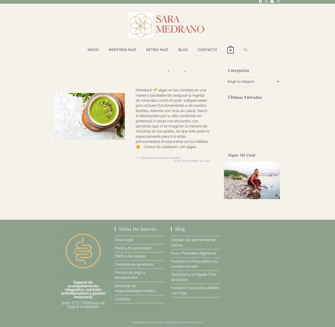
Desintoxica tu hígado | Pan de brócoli (250, 133)
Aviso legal (124, 240)
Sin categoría (198, 71)
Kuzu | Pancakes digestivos (242, 114)
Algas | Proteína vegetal (166, 79)
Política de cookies (130, 256)
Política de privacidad (133, 248)
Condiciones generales (134, 264)
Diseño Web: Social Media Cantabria (184, 322)
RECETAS (176, 71)
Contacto (122, 299)
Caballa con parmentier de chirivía (247, 107)
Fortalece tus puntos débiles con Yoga (250, 140)
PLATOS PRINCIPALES (151, 71)
